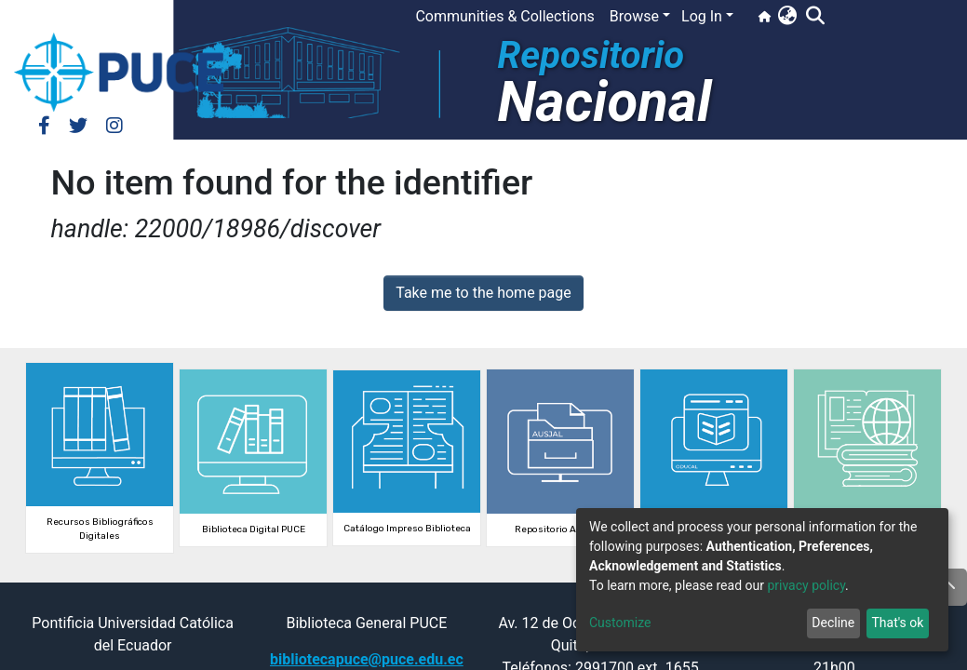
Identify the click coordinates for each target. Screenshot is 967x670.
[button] (787, 17)
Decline (833, 622)
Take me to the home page (483, 293)
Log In (701, 16)
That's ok (897, 622)
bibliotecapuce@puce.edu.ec (366, 659)
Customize (620, 622)
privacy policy (806, 585)
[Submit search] (814, 17)
